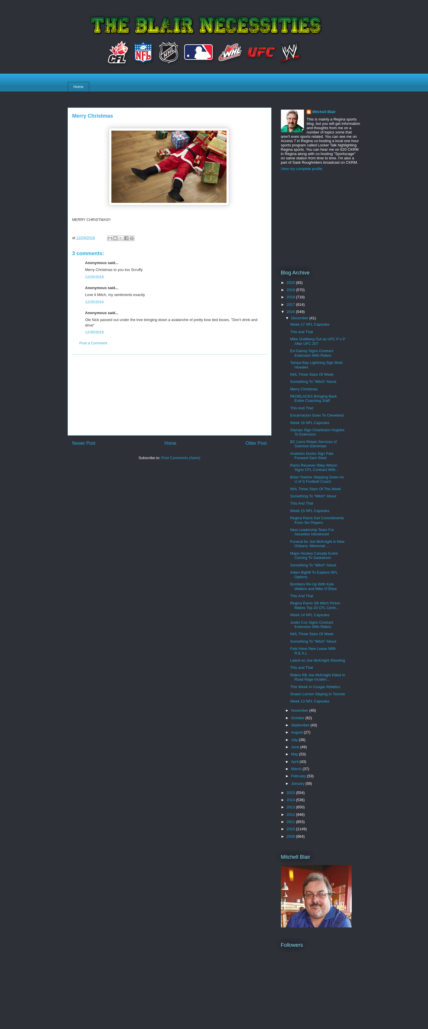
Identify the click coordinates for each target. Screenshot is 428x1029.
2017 (291, 304)
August (297, 732)
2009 (291, 836)
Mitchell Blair (324, 112)
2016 (291, 312)
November (300, 710)
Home (78, 87)
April (295, 761)
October (298, 718)
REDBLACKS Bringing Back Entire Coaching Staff (313, 398)
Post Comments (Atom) (180, 458)
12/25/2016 (94, 277)
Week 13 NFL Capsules (310, 701)
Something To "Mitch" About (313, 381)
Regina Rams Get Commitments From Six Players (317, 520)
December (300, 318)
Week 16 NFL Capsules (310, 423)
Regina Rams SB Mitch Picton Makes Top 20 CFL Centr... (315, 605)
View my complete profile (301, 169)
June (295, 747)
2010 (291, 829)
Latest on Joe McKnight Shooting (317, 660)
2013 (291, 807)
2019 (291, 290)
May (295, 754)
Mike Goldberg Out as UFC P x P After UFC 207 (317, 341)
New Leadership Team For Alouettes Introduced (312, 532)
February (299, 776)
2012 (291, 814)
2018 (291, 297)
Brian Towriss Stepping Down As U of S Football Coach (317, 479)
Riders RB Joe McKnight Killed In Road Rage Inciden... (317, 677)
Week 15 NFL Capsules (310, 511)
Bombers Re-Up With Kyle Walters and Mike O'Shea (313, 586)
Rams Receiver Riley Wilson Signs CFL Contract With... (314, 467)
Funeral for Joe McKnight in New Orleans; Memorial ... (317, 543)
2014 (291, 800)
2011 (291, 822)
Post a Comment (93, 343)
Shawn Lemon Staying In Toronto (317, 694)
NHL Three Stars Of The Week (315, 489)
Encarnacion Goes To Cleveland (317, 415)
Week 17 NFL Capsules (310, 324)
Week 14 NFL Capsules (310, 615)
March (297, 769)
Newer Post (84, 443)
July (295, 740)
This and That (301, 332)
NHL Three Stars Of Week (312, 374)
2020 (291, 282)
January (298, 783)
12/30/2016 (94, 332)
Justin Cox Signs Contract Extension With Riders (311, 624)
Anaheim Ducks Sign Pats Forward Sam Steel (311, 455)
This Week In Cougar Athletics (315, 687)
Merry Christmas (303, 389)
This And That (301, 408)
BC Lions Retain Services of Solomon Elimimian (313, 444)
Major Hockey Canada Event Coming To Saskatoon (314, 555)
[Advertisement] (169, 395)
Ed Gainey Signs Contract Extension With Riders (311, 353)
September (300, 725)
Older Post (256, 443)
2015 (291, 793)
